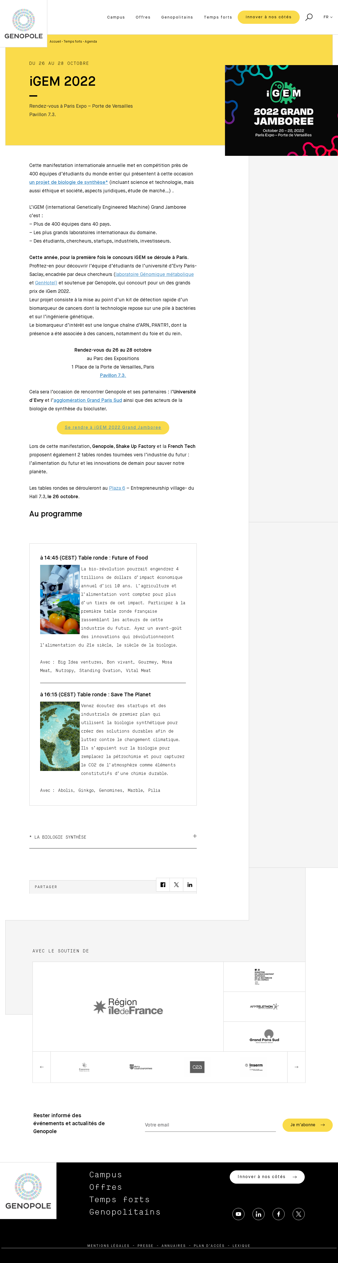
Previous (42, 1067)
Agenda (91, 41)
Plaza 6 (117, 488)
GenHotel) (46, 283)
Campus (116, 17)
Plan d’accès (209, 1246)
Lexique (242, 1246)
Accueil (55, 41)
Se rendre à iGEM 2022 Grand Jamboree (113, 428)
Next (296, 1067)
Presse (146, 1246)
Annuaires (174, 1246)
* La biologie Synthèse (113, 836)
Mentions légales (108, 1246)
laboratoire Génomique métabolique (154, 274)
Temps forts (218, 17)
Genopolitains (177, 17)
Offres (143, 17)
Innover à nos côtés (269, 17)
